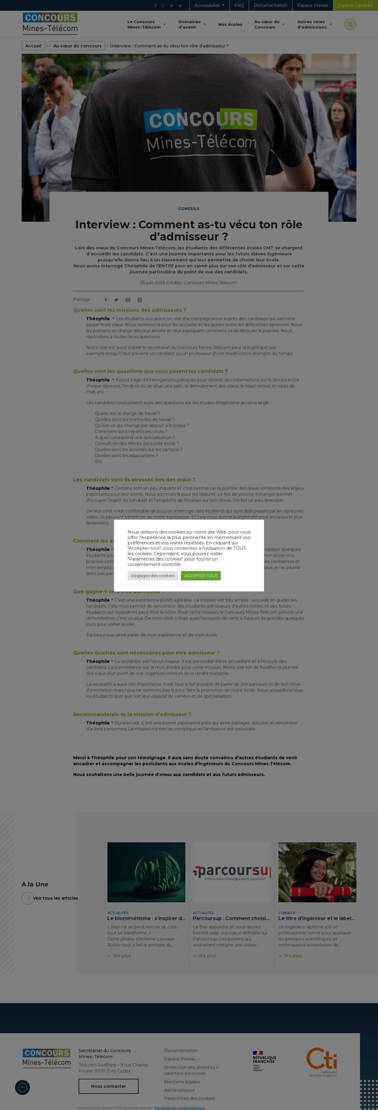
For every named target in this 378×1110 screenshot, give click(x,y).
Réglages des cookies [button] (152, 575)
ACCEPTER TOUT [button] (200, 575)
